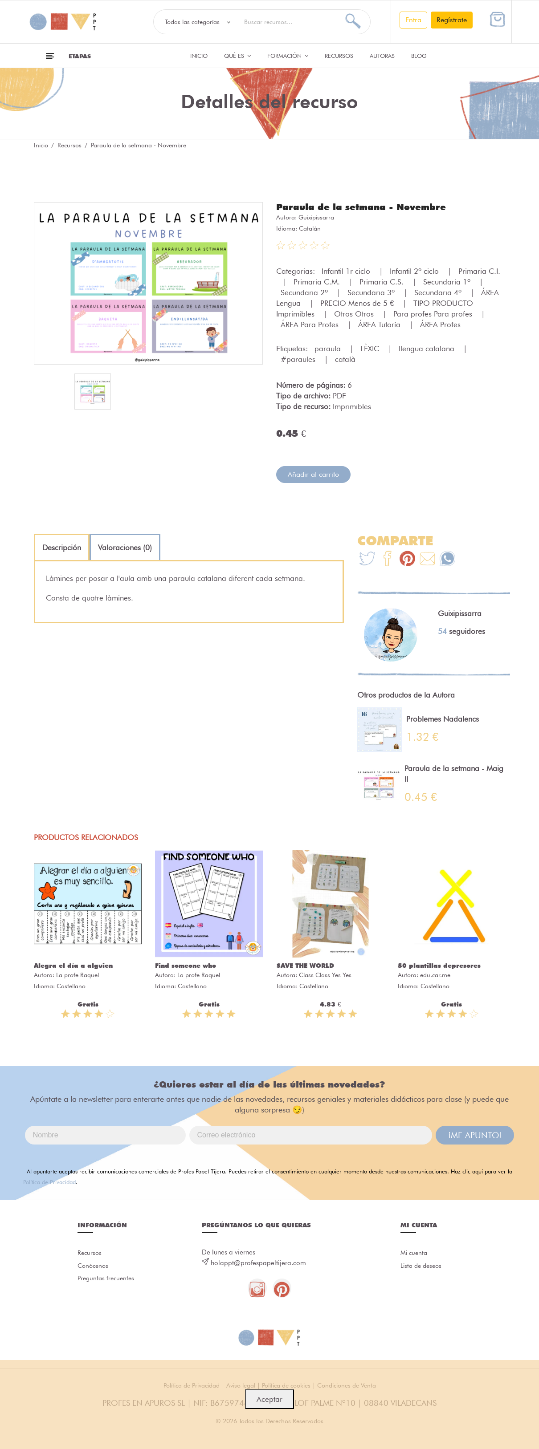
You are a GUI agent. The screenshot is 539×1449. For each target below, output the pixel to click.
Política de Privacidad (49, 1181)
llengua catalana (428, 348)
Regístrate (452, 20)
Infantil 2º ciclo (415, 270)
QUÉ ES (237, 55)
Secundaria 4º (439, 292)
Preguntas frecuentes (108, 1282)
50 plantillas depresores (439, 965)
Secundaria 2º (305, 292)
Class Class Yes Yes (325, 974)
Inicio (199, 55)
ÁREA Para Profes (311, 324)
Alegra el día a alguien (73, 965)
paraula (328, 348)
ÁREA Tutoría (380, 324)
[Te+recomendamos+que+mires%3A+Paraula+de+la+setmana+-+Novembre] (387, 559)
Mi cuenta (414, 1253)
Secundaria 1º (448, 281)
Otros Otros (355, 313)
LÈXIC (370, 348)
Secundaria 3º (372, 292)
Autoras (382, 55)
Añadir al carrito (313, 474)
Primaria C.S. (382, 281)
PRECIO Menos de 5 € (358, 302)
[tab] (61, 547)
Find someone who (185, 965)
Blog (419, 55)
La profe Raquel (77, 974)
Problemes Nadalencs (442, 718)
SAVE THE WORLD (305, 965)
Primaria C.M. (318, 281)
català (345, 358)
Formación (287, 55)
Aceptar (269, 1399)
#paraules (299, 358)
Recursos (339, 55)
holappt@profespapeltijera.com (258, 1262)
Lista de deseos (422, 1267)
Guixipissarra (316, 216)
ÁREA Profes (440, 324)
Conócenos (94, 1267)
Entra (413, 20)
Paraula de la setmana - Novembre (369, 206)
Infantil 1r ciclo (347, 270)
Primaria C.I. (479, 270)
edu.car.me (435, 974)
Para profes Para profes (433, 313)
